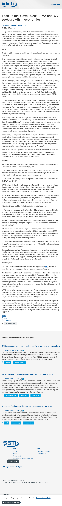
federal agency (19, 362)
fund (46, 267)
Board (15, 451)
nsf (7, 423)
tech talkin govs (10, 323)
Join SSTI (13, 461)
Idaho (4, 316)
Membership (17, 456)
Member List (42, 454)
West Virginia (6, 320)
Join (38, 449)
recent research (11, 395)
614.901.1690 (43, 482)
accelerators (29, 423)
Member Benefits (44, 451)
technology (16, 423)
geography (35, 395)
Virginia (4, 318)
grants (8, 362)
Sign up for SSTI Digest (13, 467)
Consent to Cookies (11, 502)
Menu (53, 4)
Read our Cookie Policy (43, 498)
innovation (24, 395)
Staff (15, 454)
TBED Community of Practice (23, 458)
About (14, 449)
